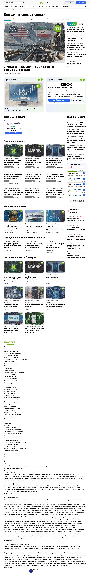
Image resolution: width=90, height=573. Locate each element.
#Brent (19, 73)
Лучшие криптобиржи (10, 404)
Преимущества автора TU (11, 378)
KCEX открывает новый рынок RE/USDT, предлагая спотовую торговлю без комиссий (13, 192)
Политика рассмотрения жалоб (13, 436)
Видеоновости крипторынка (12, 397)
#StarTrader (38, 181)
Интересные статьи (9, 410)
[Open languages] (85, 6)
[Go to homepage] (9, 344)
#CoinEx (59, 181)
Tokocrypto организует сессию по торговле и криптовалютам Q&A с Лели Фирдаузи (54, 162)
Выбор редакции (30, 19)
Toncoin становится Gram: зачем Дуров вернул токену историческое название (76, 47)
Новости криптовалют (10, 389)
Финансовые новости (10, 387)
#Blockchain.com (50, 250)
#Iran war (14, 73)
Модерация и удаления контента (13, 438)
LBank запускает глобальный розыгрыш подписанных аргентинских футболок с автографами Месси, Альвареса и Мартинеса (34, 162)
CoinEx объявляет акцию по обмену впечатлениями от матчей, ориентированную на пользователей (55, 176)
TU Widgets (7, 366)
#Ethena (11, 250)
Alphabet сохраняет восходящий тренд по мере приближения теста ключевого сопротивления (75, 220)
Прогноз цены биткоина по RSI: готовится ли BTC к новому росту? (75, 38)
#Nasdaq (17, 183)
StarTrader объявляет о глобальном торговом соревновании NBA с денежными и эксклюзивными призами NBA (33, 176)
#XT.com (17, 167)
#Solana (32, 250)
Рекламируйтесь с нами (11, 364)
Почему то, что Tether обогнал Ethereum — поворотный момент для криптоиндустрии (76, 56)
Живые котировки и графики (12, 408)
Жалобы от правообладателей (13, 433)
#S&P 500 (11, 183)
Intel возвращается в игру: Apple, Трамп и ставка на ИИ (75, 30)
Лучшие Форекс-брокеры (11, 402)
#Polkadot (12, 232)
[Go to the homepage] (45, 2)
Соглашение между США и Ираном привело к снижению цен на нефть (29, 68)
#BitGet (37, 197)
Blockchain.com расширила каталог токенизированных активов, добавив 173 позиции (55, 245)
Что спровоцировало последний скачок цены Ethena (12, 245)
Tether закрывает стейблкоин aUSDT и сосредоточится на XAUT (76, 149)
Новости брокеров (9, 393)
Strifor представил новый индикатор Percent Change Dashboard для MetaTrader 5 (21, 109)
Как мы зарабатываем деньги (12, 414)
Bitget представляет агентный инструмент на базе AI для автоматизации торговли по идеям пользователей (34, 192)
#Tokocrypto (60, 167)
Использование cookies (11, 440)
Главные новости (18, 19)
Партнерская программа (11, 376)
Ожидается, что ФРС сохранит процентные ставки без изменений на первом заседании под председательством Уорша (76, 158)
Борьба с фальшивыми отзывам (13, 431)
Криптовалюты (41, 19)
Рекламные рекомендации (12, 370)
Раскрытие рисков (9, 446)
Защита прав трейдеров (11, 357)
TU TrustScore (8, 368)
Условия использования (11, 450)
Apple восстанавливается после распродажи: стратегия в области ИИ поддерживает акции (76, 238)
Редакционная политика (11, 355)
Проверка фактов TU (10, 417)
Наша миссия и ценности (11, 351)
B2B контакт (7, 423)
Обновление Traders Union (11, 381)
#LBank (37, 167)
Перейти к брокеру (59, 100)
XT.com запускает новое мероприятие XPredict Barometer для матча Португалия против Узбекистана (12, 162)
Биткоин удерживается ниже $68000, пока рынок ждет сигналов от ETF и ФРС (76, 246)
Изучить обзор (77, 100)
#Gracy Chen (60, 197)
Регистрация (81, 2)
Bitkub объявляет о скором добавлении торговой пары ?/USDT (34, 330)
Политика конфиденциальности (13, 353)
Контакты (6, 421)
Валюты (56, 19)
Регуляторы (76, 19)
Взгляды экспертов (65, 19)
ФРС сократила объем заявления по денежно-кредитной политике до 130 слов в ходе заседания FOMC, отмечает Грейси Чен (55, 192)
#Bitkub (26, 335)
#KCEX (16, 197)
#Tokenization (49, 252)
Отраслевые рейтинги (10, 383)
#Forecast (6, 232)
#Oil (10, 73)
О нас (5, 349)
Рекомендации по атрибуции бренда (14, 372)
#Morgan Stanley (55, 232)
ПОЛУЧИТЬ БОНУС (13, 132)
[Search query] (14, 2)
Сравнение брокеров (10, 406)
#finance (6, 73)
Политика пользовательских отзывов (15, 442)
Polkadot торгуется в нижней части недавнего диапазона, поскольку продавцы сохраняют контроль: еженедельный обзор (13, 228)
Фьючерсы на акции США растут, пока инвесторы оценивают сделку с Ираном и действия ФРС (13, 176)
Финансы (49, 19)
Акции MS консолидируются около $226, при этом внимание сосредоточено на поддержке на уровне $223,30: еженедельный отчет (54, 228)
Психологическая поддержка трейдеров (16, 359)
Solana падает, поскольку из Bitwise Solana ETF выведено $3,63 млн (34, 245)
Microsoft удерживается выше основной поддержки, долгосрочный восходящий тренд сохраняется (76, 229)
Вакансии (6, 425)
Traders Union (7, 9)
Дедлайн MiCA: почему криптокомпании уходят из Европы (75, 65)
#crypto (56, 250)
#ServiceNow (34, 232)
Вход (69, 2)
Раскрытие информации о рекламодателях (16, 448)
